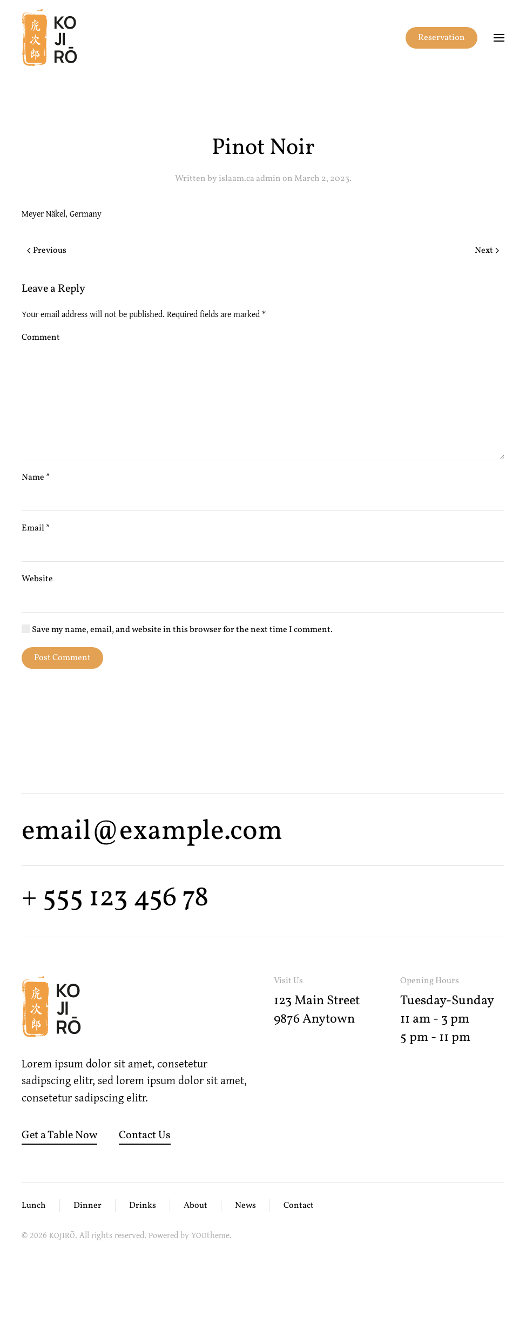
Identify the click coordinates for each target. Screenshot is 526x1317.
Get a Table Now (59, 1135)
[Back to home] (49, 38)
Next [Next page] (487, 251)
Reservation (441, 38)
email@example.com (152, 831)
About (195, 1206)
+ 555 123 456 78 (115, 898)
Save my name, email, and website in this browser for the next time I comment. (177, 630)
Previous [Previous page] (46, 251)
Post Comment (62, 658)
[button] (499, 38)
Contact (299, 1206)
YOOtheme (210, 1234)
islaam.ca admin (250, 179)
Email (36, 528)
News (245, 1206)
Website (37, 579)
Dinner (87, 1206)
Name (36, 477)
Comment (41, 338)
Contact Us (145, 1135)
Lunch (34, 1206)
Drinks (142, 1206)
